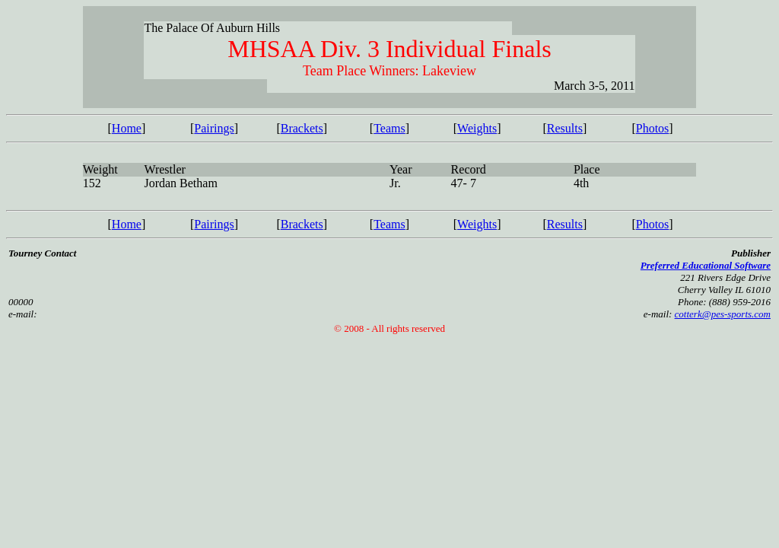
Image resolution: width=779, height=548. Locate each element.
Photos (652, 128)
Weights (477, 128)
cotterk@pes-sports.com (723, 314)
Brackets (302, 128)
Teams (389, 128)
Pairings (214, 128)
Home (126, 128)
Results (565, 128)
